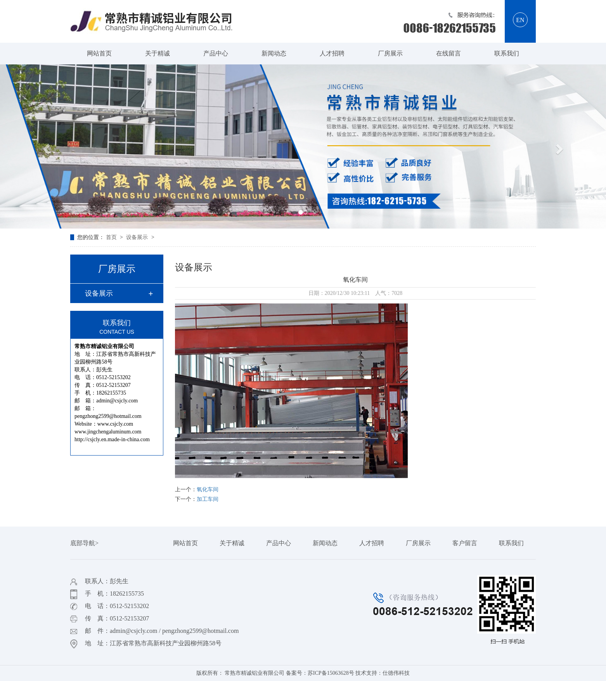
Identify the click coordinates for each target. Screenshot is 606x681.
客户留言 (464, 543)
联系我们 (506, 53)
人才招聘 (332, 53)
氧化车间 (207, 489)
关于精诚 (157, 53)
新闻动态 (273, 53)
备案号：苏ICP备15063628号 (320, 673)
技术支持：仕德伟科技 (382, 673)
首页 (112, 237)
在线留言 (448, 53)
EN (520, 20)
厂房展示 (390, 53)
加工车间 (207, 499)
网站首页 (99, 53)
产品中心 (215, 53)
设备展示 (137, 237)
